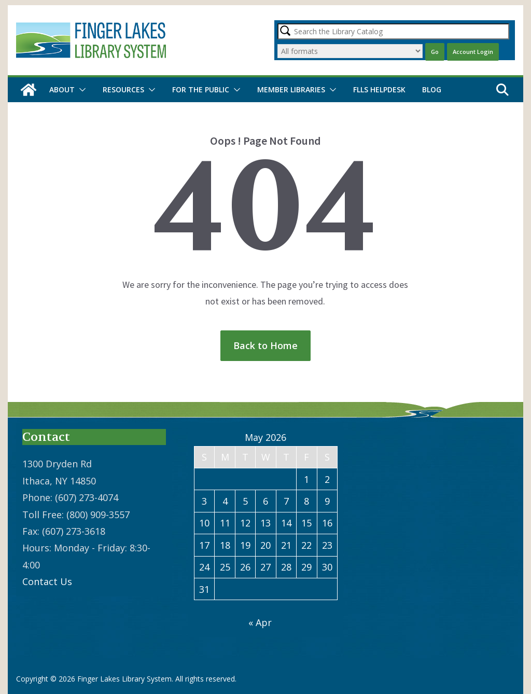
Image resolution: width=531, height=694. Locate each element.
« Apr (260, 622)
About (62, 89)
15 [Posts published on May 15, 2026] (306, 523)
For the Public (200, 89)
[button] (80, 89)
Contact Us (47, 581)
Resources (123, 89)
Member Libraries (291, 89)
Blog (431, 89)
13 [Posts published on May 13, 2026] (265, 523)
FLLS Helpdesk (379, 89)
